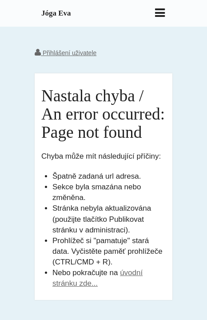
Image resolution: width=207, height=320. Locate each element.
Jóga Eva (56, 13)
